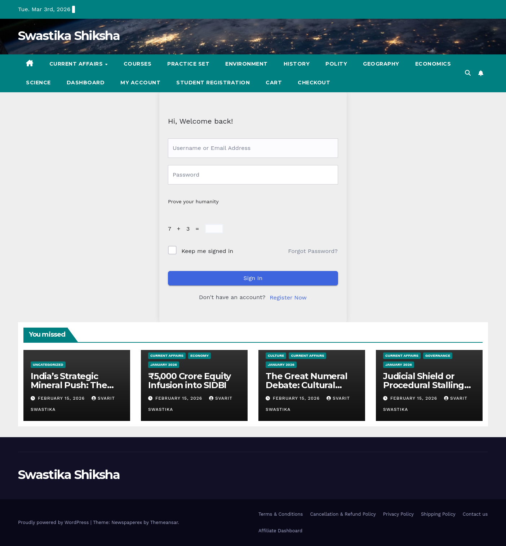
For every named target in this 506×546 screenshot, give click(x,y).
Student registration (213, 82)
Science (38, 82)
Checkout (314, 82)
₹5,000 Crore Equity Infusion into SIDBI (189, 380)
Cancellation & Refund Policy (343, 514)
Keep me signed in (207, 251)
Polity (336, 64)
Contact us (475, 514)
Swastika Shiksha (69, 35)
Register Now (288, 297)
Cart (274, 82)
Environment (246, 64)
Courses (138, 64)
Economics (433, 64)
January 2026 (163, 365)
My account (140, 82)
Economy (199, 356)
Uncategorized (48, 365)
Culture (276, 356)
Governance (437, 356)
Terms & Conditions (280, 514)
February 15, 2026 (62, 398)
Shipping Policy (438, 514)
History (297, 64)
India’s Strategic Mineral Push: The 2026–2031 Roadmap (74, 385)
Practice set (188, 64)
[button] (468, 73)
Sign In (253, 278)
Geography (381, 64)
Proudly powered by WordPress (54, 522)
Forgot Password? (313, 251)
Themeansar (164, 522)
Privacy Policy (398, 514)
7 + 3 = (185, 228)
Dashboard (86, 82)
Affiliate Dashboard (280, 530)
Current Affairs (77, 64)
